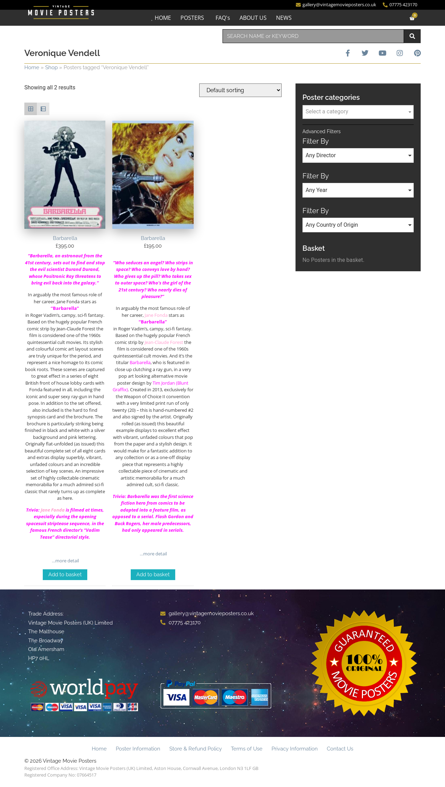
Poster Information (138, 749)
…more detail (65, 560)
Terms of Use (246, 749)
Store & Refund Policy (195, 749)
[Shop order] (240, 90)
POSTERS (192, 18)
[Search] (412, 36)
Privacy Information (295, 749)
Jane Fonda (53, 510)
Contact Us (340, 749)
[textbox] (358, 111)
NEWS (284, 18)
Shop (51, 67)
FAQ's (223, 18)
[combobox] (313, 36)
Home (31, 67)
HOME (163, 18)
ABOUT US (253, 18)
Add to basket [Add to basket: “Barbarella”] (65, 574)
